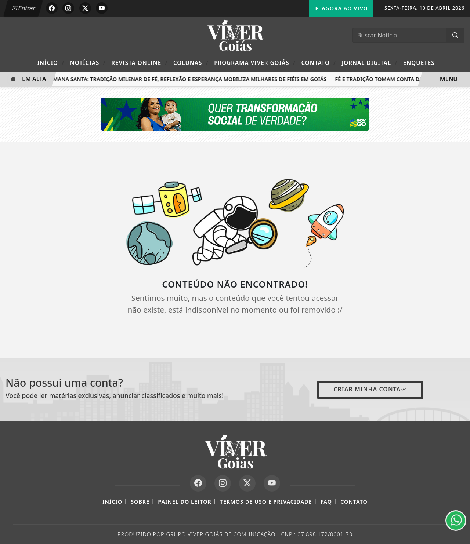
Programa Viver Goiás (255, 62)
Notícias (88, 62)
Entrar (23, 8)
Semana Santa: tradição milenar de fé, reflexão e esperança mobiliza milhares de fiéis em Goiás (188, 79)
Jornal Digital (370, 62)
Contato (318, 62)
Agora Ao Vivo (341, 8)
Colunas (191, 62)
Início (50, 62)
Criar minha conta (370, 389)
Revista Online (139, 62)
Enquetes (419, 62)
